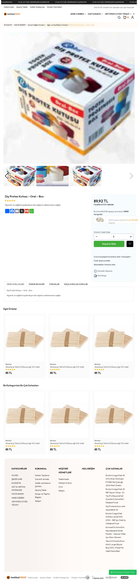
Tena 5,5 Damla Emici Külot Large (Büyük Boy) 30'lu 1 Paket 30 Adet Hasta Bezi (115, 546)
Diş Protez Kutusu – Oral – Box (82, 25)
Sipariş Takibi (21, 7)
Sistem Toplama (42, 475)
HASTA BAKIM (18, 494)
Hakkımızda (9, 7)
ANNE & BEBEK (18, 497)
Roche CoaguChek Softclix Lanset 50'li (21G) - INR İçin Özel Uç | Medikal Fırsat (116, 518)
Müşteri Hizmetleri (54, 7)
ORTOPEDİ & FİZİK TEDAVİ (20, 503)
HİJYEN (15, 475)
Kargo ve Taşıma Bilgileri (42, 495)
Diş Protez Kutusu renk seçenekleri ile (115, 508)
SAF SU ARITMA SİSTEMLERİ (18, 488)
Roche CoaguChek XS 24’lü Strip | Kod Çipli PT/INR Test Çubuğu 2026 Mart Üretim (115, 480)
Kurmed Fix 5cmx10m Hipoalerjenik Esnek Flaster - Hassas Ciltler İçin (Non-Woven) (116, 532)
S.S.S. (61, 487)
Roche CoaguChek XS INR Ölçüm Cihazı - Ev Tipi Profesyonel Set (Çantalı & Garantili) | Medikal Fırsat (115, 496)
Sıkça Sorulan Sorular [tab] (76, 284)
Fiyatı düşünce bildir (102, 260)
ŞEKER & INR (17, 479)
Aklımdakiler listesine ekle (104, 264)
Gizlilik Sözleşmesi (37, 7)
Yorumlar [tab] (54, 284)
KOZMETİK (16, 483)
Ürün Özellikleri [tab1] (15, 284)
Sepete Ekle (109, 243)
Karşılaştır (126, 257)
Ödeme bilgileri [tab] (36, 284)
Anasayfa (8, 25)
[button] (6, 176)
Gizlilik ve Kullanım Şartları (43, 485)
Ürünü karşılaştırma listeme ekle (107, 257)
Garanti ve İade (42, 479)
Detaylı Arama (65, 483)
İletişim (38, 501)
